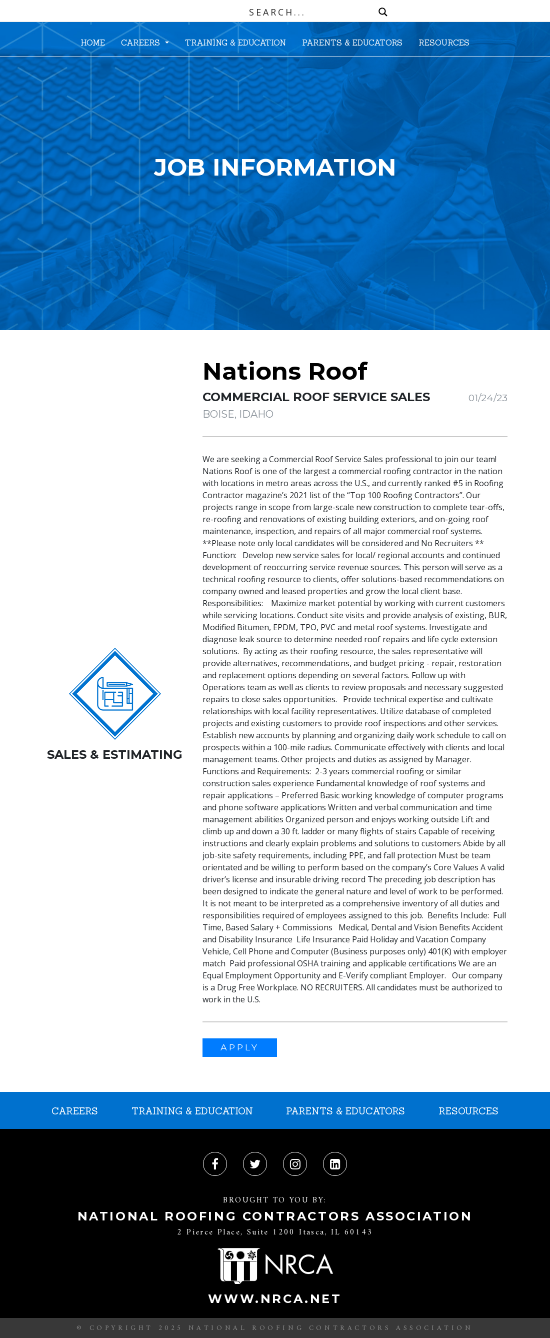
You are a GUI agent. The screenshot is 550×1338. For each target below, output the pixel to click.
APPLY (239, 1047)
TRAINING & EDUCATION (235, 43)
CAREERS (141, 43)
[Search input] (278, 12)
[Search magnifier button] (383, 12)
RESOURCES (444, 43)
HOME (92, 43)
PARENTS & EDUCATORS (352, 43)
